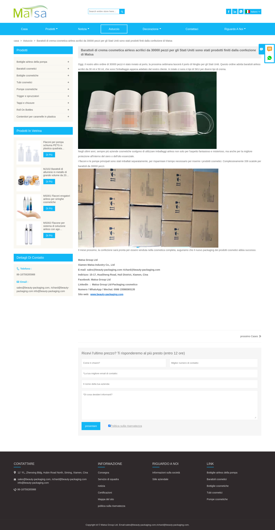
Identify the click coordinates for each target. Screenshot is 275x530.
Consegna (103, 472)
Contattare (24, 464)
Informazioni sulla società (166, 472)
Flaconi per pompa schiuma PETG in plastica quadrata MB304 (53, 145)
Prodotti (51, 29)
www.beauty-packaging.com (106, 294)
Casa (24, 29)
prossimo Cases (249, 336)
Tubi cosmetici (24, 82)
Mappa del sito (106, 499)
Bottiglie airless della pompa (31, 61)
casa (16, 40)
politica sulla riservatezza (111, 506)
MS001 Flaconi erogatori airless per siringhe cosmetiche (56, 199)
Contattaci (192, 29)
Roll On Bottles (24, 109)
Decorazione (152, 29)
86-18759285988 (25, 274)
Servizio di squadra (108, 479)
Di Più (49, 154)
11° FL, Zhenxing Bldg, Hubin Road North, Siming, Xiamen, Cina (53, 472)
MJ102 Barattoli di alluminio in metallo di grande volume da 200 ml (55, 172)
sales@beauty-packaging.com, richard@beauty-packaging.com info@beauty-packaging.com (42, 289)
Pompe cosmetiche (26, 89)
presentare (91, 426)
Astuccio (114, 29)
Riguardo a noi (235, 29)
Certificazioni (105, 492)
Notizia (83, 29)
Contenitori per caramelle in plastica (36, 116)
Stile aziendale (160, 479)
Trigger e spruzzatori (27, 96)
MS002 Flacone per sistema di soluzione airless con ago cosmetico (54, 226)
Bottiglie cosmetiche (27, 75)
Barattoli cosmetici (26, 68)
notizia (101, 486)
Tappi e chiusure (25, 103)
